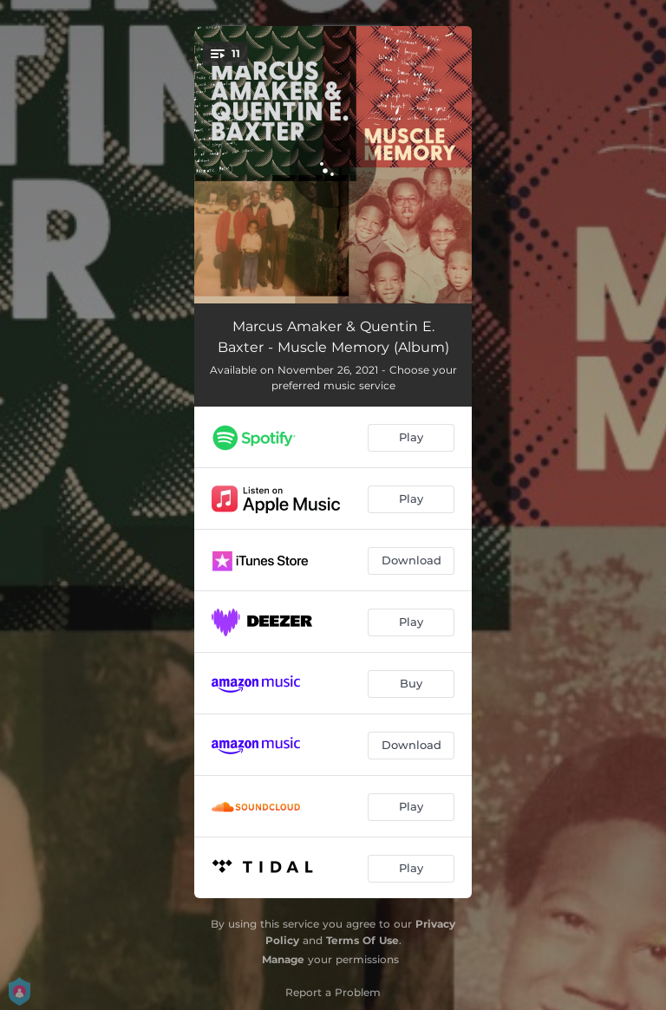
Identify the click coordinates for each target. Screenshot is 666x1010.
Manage (283, 959)
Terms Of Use (362, 940)
